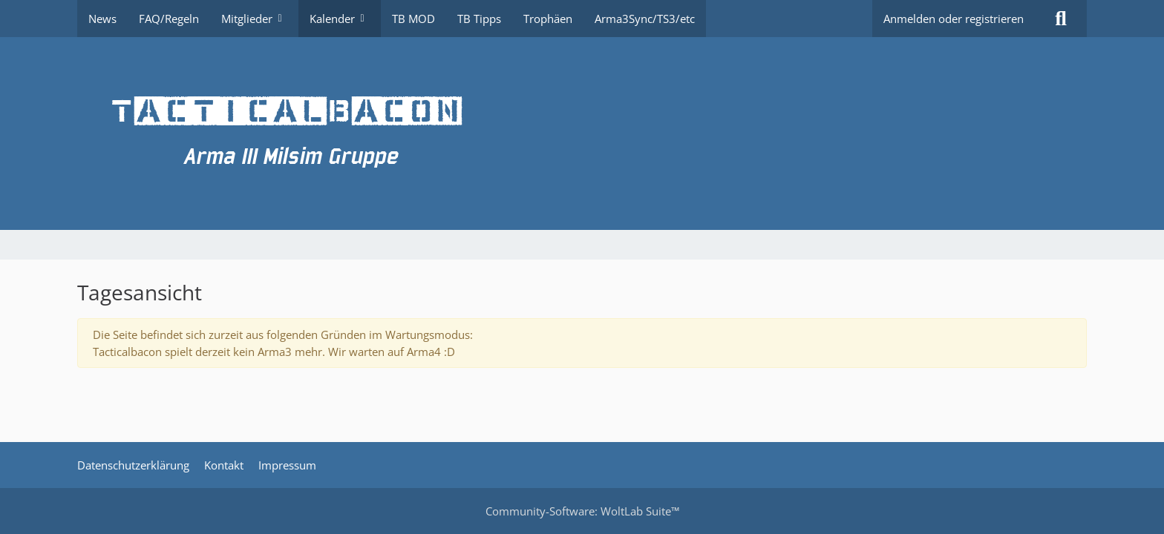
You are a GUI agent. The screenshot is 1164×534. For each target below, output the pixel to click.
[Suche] (1061, 18)
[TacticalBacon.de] (582, 133)
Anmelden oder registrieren (953, 18)
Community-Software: (582, 511)
